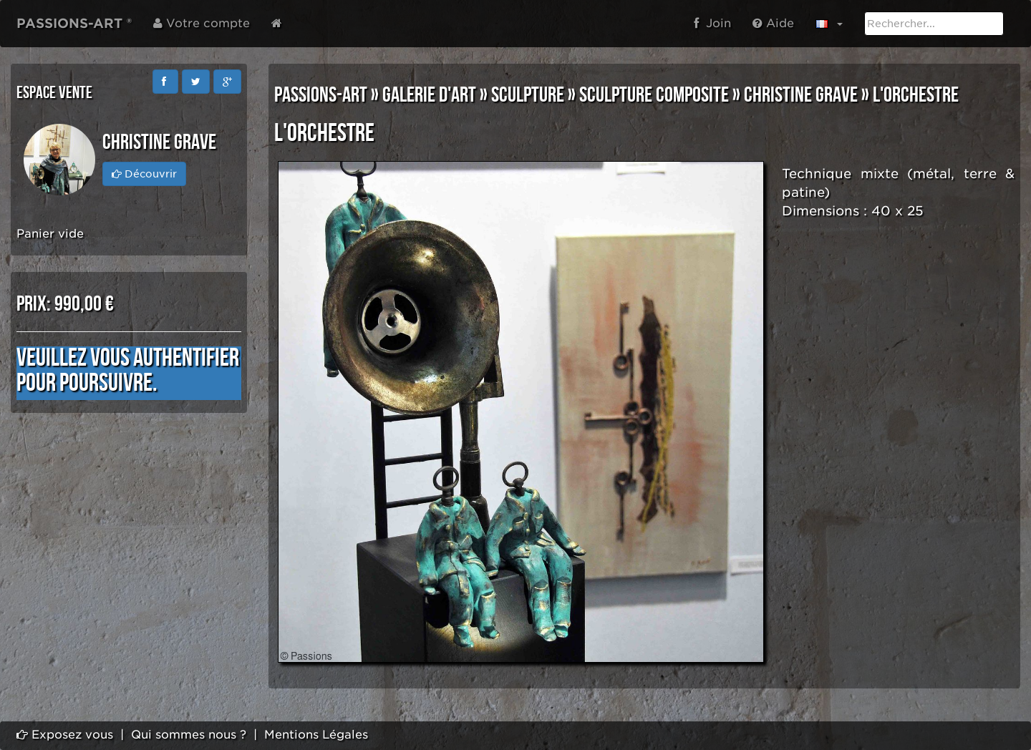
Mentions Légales (316, 734)
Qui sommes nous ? (188, 734)
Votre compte (201, 23)
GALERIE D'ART (429, 95)
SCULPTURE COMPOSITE (654, 95)
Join (712, 23)
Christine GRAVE (801, 95)
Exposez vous (64, 734)
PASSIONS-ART (320, 95)
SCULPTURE (527, 95)
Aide (773, 23)
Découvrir (144, 174)
